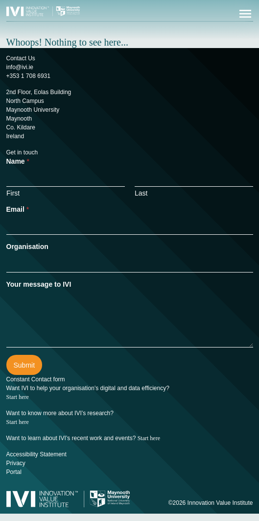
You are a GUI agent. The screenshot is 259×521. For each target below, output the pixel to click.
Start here (17, 397)
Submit (24, 365)
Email (17, 209)
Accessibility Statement (36, 454)
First (13, 193)
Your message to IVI (38, 284)
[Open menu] (245, 14)
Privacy (15, 463)
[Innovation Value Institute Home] (43, 10)
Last (141, 193)
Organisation (27, 246)
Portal (14, 472)
